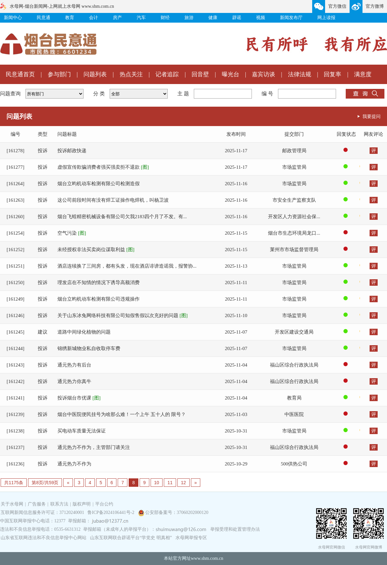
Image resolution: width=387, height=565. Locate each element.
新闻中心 (13, 17)
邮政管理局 (294, 150)
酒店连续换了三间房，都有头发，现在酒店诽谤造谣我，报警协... (126, 266)
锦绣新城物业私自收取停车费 (88, 348)
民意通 (43, 17)
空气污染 (71, 233)
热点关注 (131, 74)
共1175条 (13, 482)
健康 (212, 17)
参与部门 (59, 74)
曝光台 (230, 74)
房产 (117, 17)
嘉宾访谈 (263, 74)
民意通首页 (20, 74)
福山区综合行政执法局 (294, 365)
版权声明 (82, 504)
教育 (69, 17)
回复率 (332, 74)
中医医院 (294, 414)
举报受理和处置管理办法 (235, 529)
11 (170, 482)
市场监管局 (294, 167)
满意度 (363, 74)
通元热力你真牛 (74, 381)
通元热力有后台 (74, 365)
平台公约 (104, 504)
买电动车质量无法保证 (81, 430)
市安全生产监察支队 (294, 200)
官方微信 (337, 6)
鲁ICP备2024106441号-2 (111, 512)
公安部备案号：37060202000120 (176, 512)
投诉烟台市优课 (79, 397)
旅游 (189, 17)
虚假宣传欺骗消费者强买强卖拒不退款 (103, 167)
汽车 (141, 17)
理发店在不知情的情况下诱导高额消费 (98, 282)
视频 (260, 17)
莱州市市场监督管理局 (294, 249)
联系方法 (59, 504)
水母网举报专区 (191, 537)
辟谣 (236, 17)
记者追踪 (167, 74)
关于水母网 (13, 504)
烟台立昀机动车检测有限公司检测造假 (98, 183)
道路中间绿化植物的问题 (84, 332)
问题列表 (95, 74)
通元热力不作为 (74, 463)
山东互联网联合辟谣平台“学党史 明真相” (131, 537)
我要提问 (371, 116)
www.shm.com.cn (207, 558)
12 (183, 482)
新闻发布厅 (291, 17)
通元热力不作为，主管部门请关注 (93, 447)
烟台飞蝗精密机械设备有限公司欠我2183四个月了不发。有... (122, 216)
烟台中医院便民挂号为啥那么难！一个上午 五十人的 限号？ (121, 414)
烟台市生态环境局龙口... (294, 233)
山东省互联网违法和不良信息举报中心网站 (43, 537)
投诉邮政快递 (71, 150)
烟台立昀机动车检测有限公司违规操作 (98, 299)
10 (156, 482)
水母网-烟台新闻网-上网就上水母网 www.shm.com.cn (62, 6)
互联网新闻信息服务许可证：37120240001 (42, 512)
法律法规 (299, 74)
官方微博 (375, 6)
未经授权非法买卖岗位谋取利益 (95, 249)
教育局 (294, 397)
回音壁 (200, 74)
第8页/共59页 (45, 482)
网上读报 (326, 17)
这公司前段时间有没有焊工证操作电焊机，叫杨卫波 (113, 200)
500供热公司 (294, 463)
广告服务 (37, 504)
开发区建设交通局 (294, 332)
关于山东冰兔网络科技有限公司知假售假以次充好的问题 (122, 315)
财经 (165, 17)
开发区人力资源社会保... (294, 216)
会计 (93, 17)
